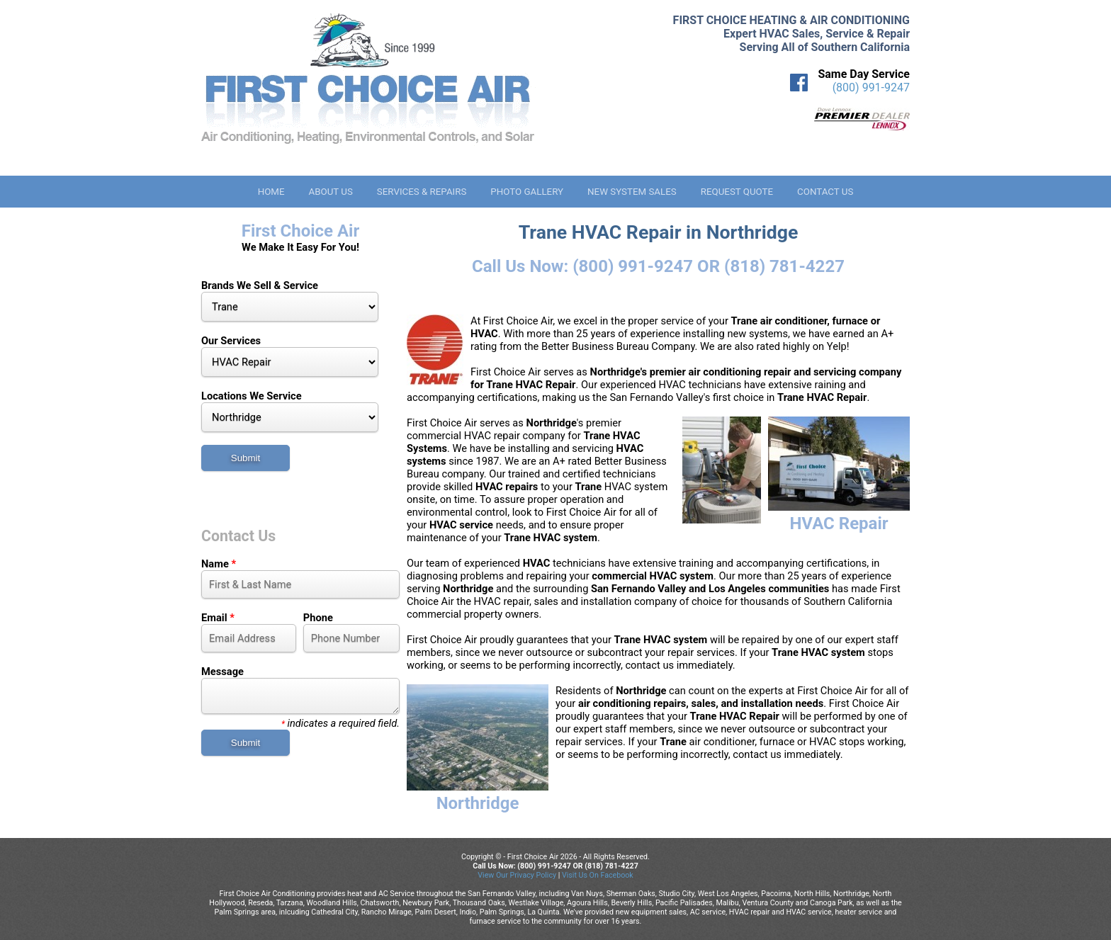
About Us (330, 191)
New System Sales (632, 191)
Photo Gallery (526, 191)
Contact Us (825, 191)
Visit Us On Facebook (597, 875)
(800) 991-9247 (871, 87)
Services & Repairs (422, 191)
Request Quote (737, 191)
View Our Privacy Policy (517, 875)
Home (271, 191)
